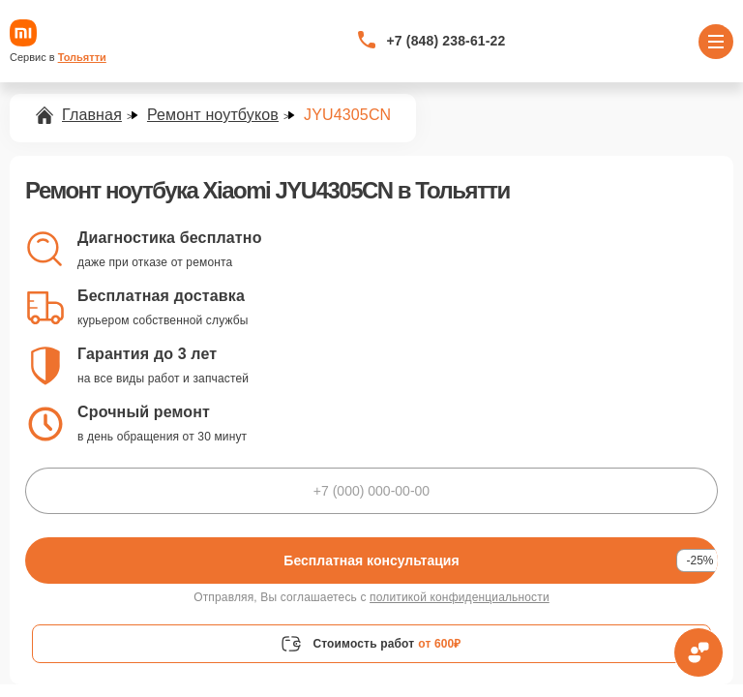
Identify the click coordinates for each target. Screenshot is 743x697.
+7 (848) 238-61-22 (446, 40)
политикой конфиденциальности (460, 597)
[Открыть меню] (715, 41)
